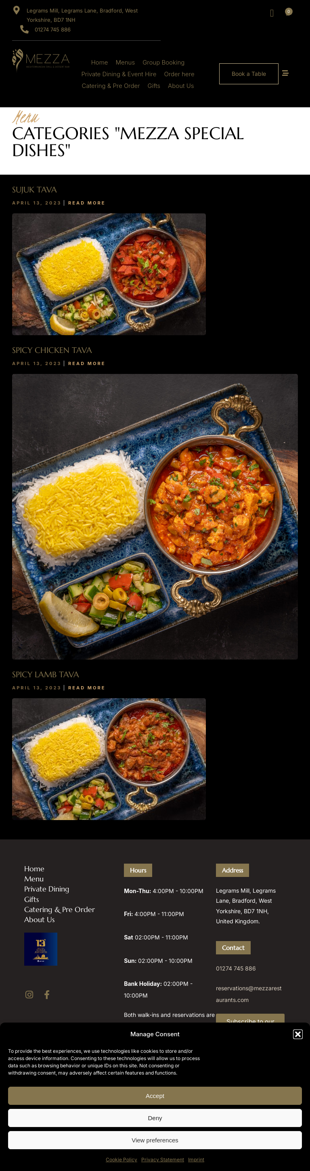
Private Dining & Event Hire (118, 74)
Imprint (196, 1159)
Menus (125, 62)
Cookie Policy (121, 1159)
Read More (86, 203)
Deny (155, 1118)
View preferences (155, 1140)
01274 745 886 (236, 968)
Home (99, 62)
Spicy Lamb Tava (45, 675)
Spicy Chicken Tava (52, 350)
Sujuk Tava (34, 190)
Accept (155, 1095)
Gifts (154, 86)
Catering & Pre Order (111, 86)
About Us (181, 86)
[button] (298, 1034)
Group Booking (163, 62)
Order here (179, 74)
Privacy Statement (162, 1159)
